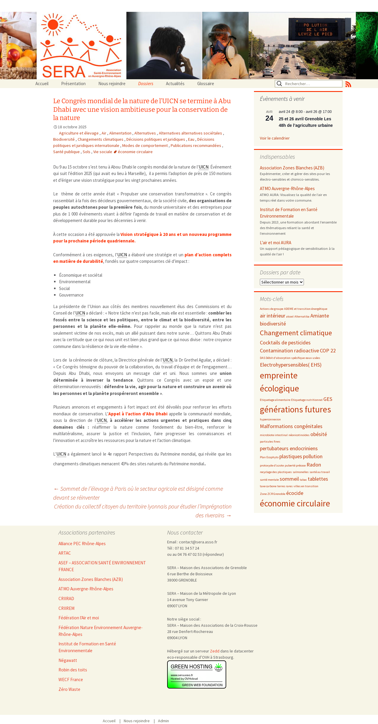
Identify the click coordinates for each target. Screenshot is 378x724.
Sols (87, 151)
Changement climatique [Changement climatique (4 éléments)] (296, 332)
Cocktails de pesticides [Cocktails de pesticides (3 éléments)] (285, 342)
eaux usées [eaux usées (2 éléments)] (313, 358)
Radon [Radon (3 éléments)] (314, 464)
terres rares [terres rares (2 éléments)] (285, 486)
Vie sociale (103, 151)
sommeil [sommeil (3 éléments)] (289, 478)
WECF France (70, 679)
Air (104, 133)
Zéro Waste (69, 689)
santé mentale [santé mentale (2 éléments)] (269, 480)
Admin (163, 720)
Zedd (214, 651)
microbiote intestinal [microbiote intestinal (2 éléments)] (274, 435)
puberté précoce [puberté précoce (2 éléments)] (295, 465)
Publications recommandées (196, 145)
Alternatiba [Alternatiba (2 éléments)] (301, 316)
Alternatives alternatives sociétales (191, 133)
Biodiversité (64, 139)
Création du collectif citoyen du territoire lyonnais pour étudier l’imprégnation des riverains (143, 511)
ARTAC (64, 553)
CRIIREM (66, 608)
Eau (191, 139)
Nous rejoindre (112, 83)
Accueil (41, 83)
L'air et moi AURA (275, 242)
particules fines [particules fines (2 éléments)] (270, 441)
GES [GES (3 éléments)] (327, 399)
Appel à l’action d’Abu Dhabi (137, 414)
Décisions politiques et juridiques (156, 139)
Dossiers (145, 83)
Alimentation (120, 133)
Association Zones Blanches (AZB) (292, 168)
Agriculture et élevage (79, 133)
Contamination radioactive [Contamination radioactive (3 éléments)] (289, 350)
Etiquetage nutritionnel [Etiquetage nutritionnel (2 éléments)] (306, 400)
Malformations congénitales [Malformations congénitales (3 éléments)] (291, 426)
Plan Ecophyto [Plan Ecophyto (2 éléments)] (269, 457)
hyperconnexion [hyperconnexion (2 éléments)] (270, 419)
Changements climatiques (101, 139)
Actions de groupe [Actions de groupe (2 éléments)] (271, 309)
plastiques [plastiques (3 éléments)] (290, 456)
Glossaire (205, 83)
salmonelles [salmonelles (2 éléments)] (301, 472)
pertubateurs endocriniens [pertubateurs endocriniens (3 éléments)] (289, 448)
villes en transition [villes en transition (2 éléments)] (306, 486)
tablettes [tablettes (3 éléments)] (318, 478)
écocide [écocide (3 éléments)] (294, 493)
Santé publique (67, 151)
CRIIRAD (66, 598)
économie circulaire (135, 151)
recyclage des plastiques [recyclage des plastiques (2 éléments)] (276, 472)
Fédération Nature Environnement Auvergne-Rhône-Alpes (100, 631)
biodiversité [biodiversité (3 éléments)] (273, 323)
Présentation (73, 83)
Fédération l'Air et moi (78, 618)
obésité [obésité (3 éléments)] (318, 434)
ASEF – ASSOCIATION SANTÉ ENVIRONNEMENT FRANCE (102, 566)
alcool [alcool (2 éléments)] (290, 316)
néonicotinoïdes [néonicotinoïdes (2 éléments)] (299, 435)
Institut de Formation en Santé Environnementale (288, 213)
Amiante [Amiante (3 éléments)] (319, 315)
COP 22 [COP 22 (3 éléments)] (328, 350)
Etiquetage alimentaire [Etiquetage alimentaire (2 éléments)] (275, 400)
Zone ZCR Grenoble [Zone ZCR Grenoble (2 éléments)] (272, 494)
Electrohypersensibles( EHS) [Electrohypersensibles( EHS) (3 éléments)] (291, 364)
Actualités (175, 83)
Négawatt (67, 660)
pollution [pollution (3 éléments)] (312, 456)
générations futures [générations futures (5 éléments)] (295, 409)
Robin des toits (72, 670)
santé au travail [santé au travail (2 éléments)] (319, 472)
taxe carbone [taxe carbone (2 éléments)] (268, 486)
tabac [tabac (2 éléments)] (303, 480)
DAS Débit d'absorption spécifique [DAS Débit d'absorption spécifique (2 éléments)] (282, 358)
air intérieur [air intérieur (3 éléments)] (272, 315)
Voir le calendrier (275, 138)
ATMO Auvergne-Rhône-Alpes (287, 188)
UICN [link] (203, 167)
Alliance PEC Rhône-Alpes (82, 543)
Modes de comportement (145, 145)
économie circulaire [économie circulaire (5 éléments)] (295, 503)
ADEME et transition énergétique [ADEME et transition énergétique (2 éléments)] (305, 309)
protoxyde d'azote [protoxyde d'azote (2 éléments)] (272, 465)
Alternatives (145, 133)
